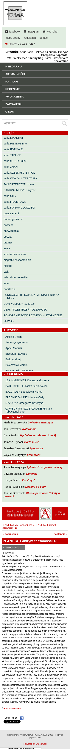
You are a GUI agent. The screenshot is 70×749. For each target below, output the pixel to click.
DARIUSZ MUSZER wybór (19, 190)
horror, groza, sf (13, 219)
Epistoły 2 (28, 480)
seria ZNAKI (11, 166)
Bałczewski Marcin (16, 365)
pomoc (44, 37)
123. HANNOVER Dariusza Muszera (27, 380)
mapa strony (12, 37)
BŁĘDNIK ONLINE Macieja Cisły (24, 397)
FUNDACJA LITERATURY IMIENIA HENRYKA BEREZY (31, 296)
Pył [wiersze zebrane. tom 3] (38, 435)
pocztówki (9, 289)
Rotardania (29, 429)
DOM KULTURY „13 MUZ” (19, 303)
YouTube (52, 31)
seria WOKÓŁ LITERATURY (20, 178)
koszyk (13, 43)
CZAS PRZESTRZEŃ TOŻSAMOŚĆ (25, 309)
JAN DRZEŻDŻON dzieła (19, 184)
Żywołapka (36, 448)
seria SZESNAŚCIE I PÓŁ (19, 172)
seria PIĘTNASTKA (15, 143)
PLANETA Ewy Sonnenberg (17, 525)
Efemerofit (33, 455)
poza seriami (11, 213)
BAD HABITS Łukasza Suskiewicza (26, 386)
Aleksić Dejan (13, 336)
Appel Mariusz (13, 348)
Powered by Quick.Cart (35, 744)
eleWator (9, 321)
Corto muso (31, 442)
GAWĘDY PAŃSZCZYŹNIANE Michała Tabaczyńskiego (28, 410)
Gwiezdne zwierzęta (40, 422)
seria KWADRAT (13, 137)
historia (8, 265)
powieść (8, 225)
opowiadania (11, 230)
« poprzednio (10, 534)
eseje (7, 248)
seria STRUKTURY (15, 160)
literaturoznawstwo (15, 254)
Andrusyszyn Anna (16, 342)
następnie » (60, 534)
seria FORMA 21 (13, 149)
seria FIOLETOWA (15, 201)
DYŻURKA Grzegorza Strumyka (24, 402)
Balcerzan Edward (16, 353)
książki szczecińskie (15, 277)
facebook (14, 31)
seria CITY (10, 195)
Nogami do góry (35, 486)
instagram (33, 31)
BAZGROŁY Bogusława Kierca (23, 391)
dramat (8, 242)
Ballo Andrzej (13, 359)
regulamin (30, 37)
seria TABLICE (12, 155)
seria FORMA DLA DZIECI (19, 207)
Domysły (31, 473)
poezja (7, 236)
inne (6, 283)
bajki (6, 271)
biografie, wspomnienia (17, 260)
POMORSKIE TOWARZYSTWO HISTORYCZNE (33, 315)
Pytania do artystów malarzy (45, 467)
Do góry (66, 735)
